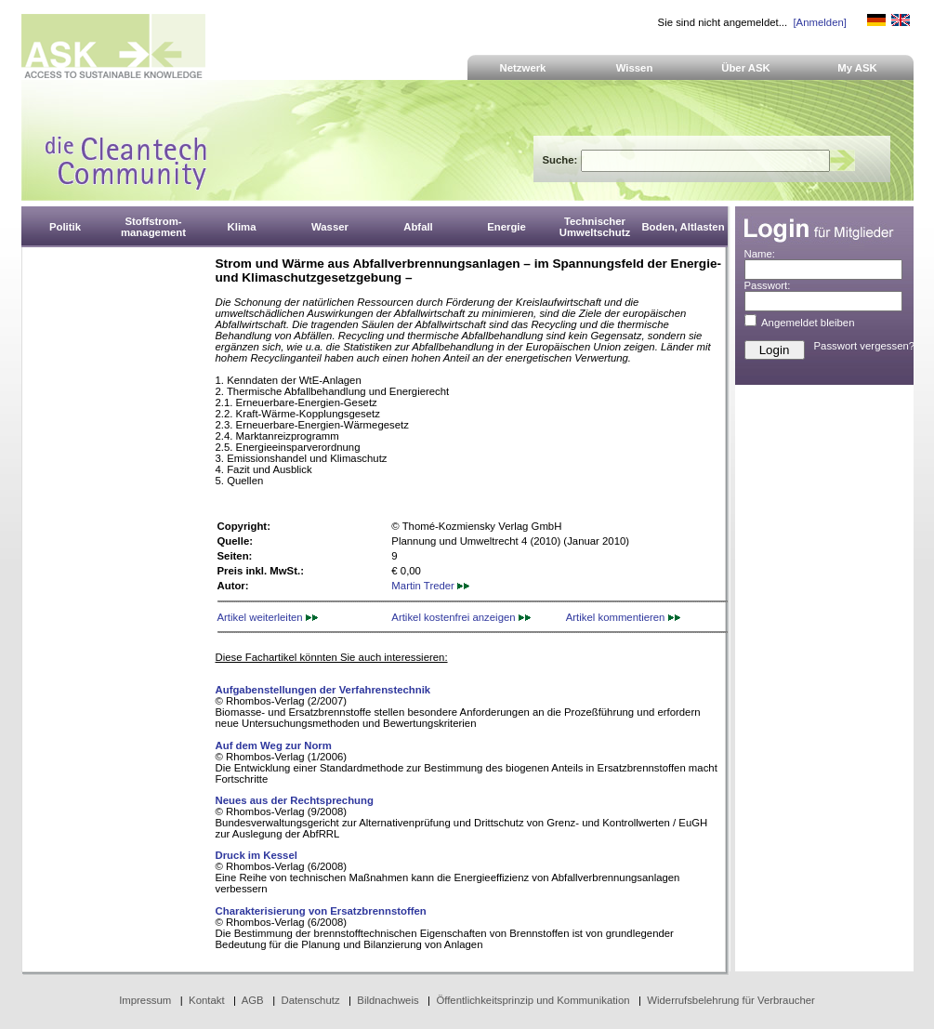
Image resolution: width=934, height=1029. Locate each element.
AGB (253, 1000)
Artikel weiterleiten (267, 617)
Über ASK (745, 67)
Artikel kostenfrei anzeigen (460, 617)
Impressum (145, 1000)
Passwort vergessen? (864, 345)
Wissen (634, 67)
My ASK (857, 67)
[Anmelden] (819, 22)
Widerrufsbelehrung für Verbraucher (731, 1000)
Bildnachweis (387, 1000)
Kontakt (207, 1000)
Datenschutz (310, 1000)
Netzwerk (523, 67)
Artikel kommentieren (623, 617)
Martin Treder (430, 585)
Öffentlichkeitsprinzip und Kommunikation (532, 1000)
